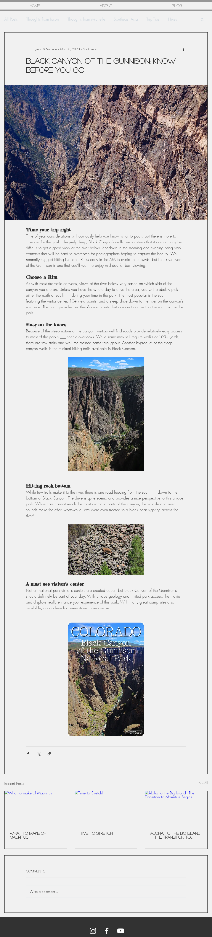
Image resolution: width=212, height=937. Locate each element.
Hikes (172, 19)
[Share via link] (49, 754)
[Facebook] (107, 931)
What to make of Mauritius (28, 835)
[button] (202, 19)
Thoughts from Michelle (86, 19)
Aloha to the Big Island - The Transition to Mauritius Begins (175, 835)
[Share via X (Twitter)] (39, 754)
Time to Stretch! (96, 833)
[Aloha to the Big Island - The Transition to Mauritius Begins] (176, 808)
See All (203, 783)
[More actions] (183, 49)
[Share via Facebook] (28, 754)
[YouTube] (120, 931)
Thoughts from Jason (42, 19)
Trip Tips (152, 19)
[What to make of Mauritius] (36, 808)
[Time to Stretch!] (106, 808)
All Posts (11, 19)
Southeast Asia (126, 19)
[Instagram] (93, 931)
